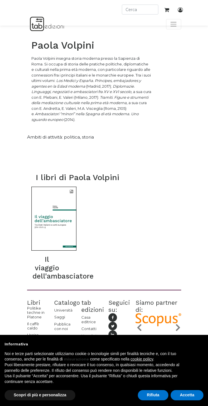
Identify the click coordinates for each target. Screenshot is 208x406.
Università (63, 310)
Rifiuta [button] (153, 395)
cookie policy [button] (141, 359)
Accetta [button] (187, 395)
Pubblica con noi (62, 326)
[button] (139, 327)
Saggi (59, 317)
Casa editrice (88, 319)
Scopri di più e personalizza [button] (40, 395)
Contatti (88, 328)
